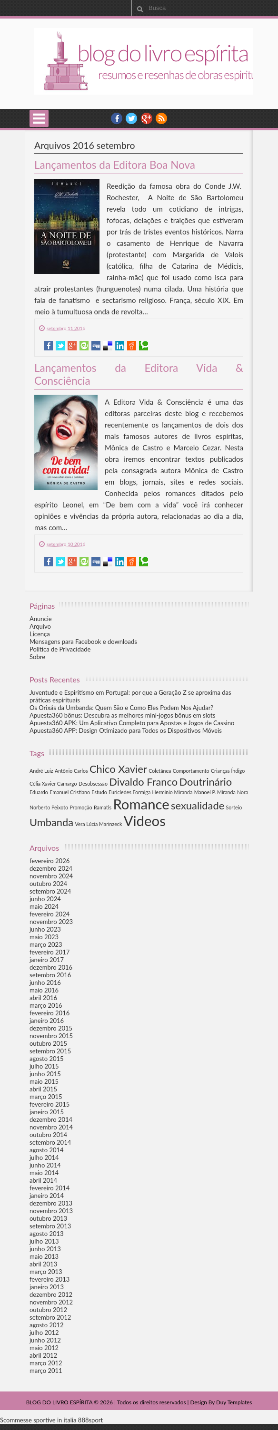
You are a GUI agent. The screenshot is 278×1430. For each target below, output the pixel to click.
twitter (131, 118)
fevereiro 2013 (50, 1279)
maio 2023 (44, 937)
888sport (90, 1420)
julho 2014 (44, 1157)
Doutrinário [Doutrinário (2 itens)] (205, 781)
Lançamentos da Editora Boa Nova (114, 164)
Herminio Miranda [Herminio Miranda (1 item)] (172, 792)
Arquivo (40, 626)
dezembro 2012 (51, 1294)
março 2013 (46, 1271)
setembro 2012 (50, 1317)
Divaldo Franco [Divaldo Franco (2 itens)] (143, 781)
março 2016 (46, 1005)
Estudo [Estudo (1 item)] (99, 792)
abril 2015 (43, 1089)
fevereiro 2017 (50, 952)
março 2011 (46, 1370)
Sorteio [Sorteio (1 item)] (234, 807)
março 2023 (46, 944)
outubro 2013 (48, 1218)
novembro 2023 (51, 921)
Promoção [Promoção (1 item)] (81, 807)
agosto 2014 (47, 1150)
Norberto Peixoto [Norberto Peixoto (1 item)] (49, 807)
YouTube (146, 118)
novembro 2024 (51, 876)
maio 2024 (44, 906)
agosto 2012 (47, 1325)
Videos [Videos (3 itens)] (145, 820)
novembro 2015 (51, 1036)
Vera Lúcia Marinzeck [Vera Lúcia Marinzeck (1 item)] (98, 824)
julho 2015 (44, 1066)
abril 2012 (43, 1355)
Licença (40, 634)
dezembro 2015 (51, 1028)
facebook (116, 118)
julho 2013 (44, 1241)
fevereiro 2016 (50, 1013)
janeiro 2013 (47, 1287)
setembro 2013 (50, 1226)
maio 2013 (44, 1256)
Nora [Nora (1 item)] (242, 792)
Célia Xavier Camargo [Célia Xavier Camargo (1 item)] (53, 783)
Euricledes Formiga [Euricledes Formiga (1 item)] (129, 792)
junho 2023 (45, 929)
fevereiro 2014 (50, 1188)
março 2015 (46, 1096)
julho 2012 (44, 1332)
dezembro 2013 (51, 1203)
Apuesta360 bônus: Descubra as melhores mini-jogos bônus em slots (122, 715)
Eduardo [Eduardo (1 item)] (39, 792)
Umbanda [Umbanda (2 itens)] (51, 822)
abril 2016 (43, 998)
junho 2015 (45, 1074)
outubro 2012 (48, 1309)
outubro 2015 (48, 1043)
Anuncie (41, 619)
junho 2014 (45, 1165)
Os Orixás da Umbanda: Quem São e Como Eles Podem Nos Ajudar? (121, 707)
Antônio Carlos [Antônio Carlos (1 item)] (71, 771)
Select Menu (39, 118)
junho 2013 (45, 1249)
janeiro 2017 (47, 959)
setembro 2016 (50, 975)
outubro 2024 (48, 883)
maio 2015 (44, 1081)
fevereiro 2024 (50, 914)
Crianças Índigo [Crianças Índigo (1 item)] (228, 771)
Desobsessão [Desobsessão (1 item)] (93, 783)
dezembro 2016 (51, 967)
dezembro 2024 (51, 868)
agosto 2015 (47, 1058)
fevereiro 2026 (50, 861)
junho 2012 (45, 1340)
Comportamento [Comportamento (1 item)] (191, 771)
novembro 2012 (51, 1302)
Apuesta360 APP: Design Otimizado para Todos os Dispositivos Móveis (126, 730)
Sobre (37, 657)
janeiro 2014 (47, 1195)
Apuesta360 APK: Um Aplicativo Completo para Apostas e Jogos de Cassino (132, 723)
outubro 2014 (48, 1134)
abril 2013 (43, 1264)
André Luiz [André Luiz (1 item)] (41, 771)
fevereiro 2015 (50, 1104)
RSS (161, 118)
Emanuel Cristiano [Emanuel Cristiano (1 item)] (70, 792)
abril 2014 (43, 1180)
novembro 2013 (51, 1211)
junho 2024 (45, 899)
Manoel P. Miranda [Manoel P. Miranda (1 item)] (215, 792)
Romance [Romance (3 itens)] (141, 804)
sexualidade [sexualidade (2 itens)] (197, 805)
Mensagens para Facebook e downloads (83, 641)
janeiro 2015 (47, 1112)
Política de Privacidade (60, 649)
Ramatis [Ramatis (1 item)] (102, 807)
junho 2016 (45, 982)
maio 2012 (44, 1348)
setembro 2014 (50, 1142)
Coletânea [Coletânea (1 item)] (160, 771)
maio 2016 (44, 990)
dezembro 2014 (51, 1119)
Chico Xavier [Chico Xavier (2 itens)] (118, 768)
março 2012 (46, 1363)
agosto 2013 (47, 1233)
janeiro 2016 (47, 1020)
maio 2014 (44, 1173)
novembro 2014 (51, 1127)
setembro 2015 (50, 1051)
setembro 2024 (50, 891)
